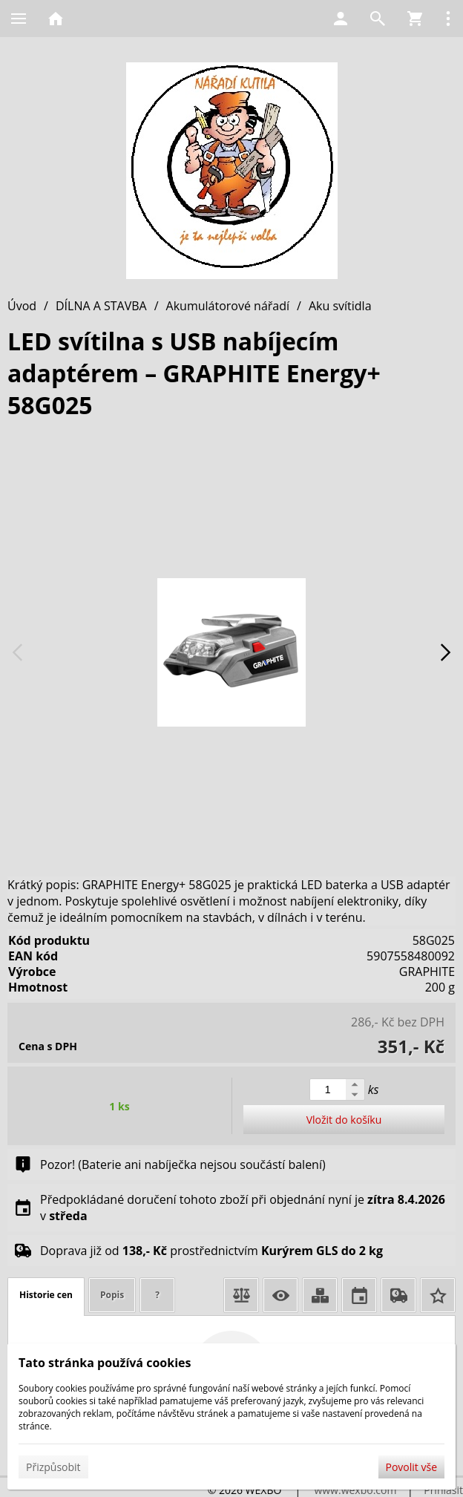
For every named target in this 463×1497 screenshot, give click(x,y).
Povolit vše (411, 1467)
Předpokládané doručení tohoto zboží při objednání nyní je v (242, 1207)
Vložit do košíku (344, 1120)
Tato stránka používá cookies (105, 1362)
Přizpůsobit (53, 1467)
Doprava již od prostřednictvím (211, 1250)
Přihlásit (443, 1490)
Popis (112, 1294)
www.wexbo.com (355, 1490)
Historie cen (46, 1294)
